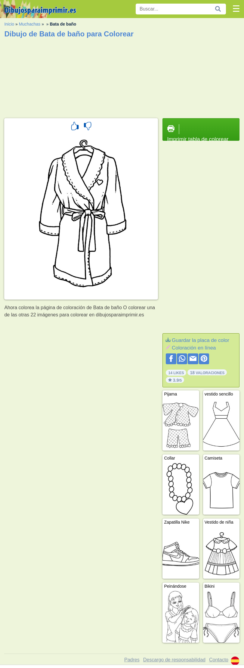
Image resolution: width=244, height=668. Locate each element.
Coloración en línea (194, 348)
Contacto (218, 659)
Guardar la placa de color (200, 340)
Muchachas (30, 24)
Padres (132, 659)
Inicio (9, 24)
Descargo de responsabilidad (174, 659)
